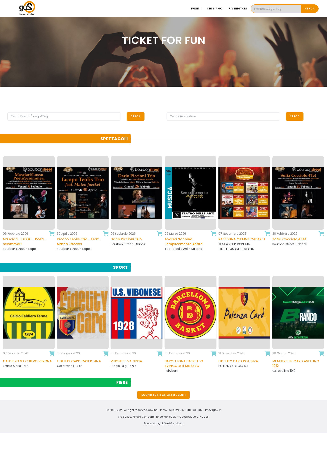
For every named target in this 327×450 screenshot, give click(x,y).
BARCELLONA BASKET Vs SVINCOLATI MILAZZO (184, 363)
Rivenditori (238, 8)
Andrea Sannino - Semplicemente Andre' (184, 241)
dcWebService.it (172, 423)
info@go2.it (213, 410)
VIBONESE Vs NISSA (126, 361)
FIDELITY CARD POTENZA (238, 361)
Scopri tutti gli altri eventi (163, 395)
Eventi (196, 8)
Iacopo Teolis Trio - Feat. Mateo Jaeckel (78, 241)
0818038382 (194, 410)
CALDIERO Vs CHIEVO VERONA (27, 361)
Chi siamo (214, 8)
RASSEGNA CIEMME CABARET (241, 239)
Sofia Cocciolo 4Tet (289, 239)
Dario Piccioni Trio (126, 239)
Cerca (310, 8)
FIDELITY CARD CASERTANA (79, 361)
